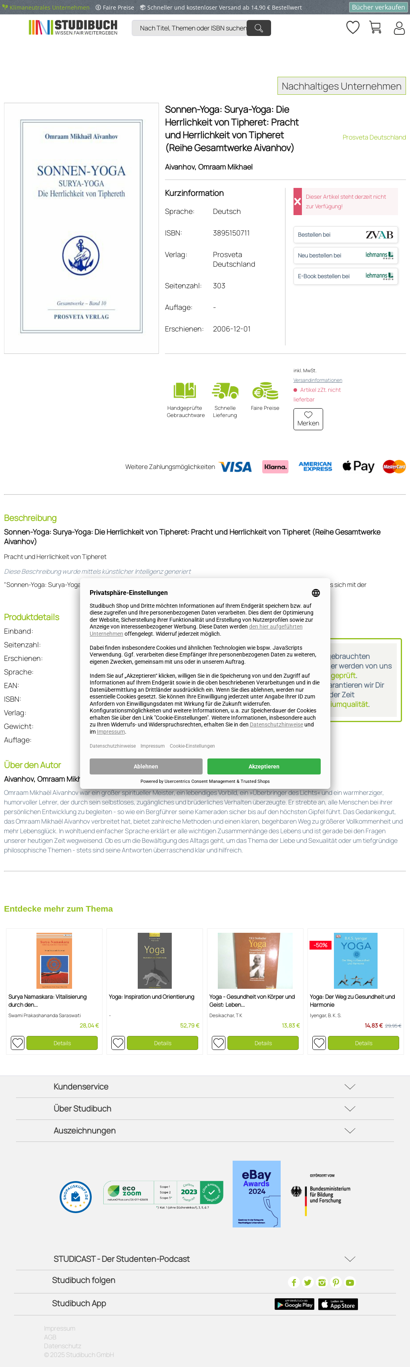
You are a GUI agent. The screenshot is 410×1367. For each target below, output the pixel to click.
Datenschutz (62, 1345)
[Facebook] (294, 1282)
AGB (50, 1337)
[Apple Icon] (338, 1304)
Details (62, 1043)
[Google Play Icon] (294, 1304)
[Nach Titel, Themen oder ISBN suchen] (201, 28)
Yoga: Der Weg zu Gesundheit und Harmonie (352, 1000)
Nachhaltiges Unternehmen (342, 85)
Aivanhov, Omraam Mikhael (209, 167)
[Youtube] (350, 1282)
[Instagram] (322, 1282)
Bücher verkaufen (378, 7)
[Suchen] (259, 28)
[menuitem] (203, 18)
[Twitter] (308, 1282)
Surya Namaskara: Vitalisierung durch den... (47, 1000)
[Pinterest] (336, 1282)
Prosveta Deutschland (374, 137)
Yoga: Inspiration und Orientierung (151, 996)
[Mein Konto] (399, 28)
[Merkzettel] (352, 26)
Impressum (59, 1328)
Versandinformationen (317, 380)
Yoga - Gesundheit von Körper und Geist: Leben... (252, 1000)
